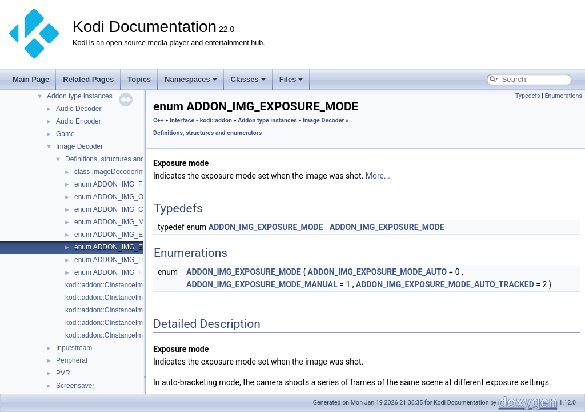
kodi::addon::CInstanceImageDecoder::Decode (136, 298)
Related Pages (88, 79)
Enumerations (563, 96)
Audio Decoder (78, 109)
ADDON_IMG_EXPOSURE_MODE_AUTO (377, 271)
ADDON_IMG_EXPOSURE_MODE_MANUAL (262, 284)
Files (291, 79)
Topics (139, 79)
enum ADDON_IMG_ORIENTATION (129, 197)
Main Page (31, 79)
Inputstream (74, 348)
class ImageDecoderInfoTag (116, 172)
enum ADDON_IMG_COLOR (118, 209)
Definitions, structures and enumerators (125, 159)
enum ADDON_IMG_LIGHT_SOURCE (132, 260)
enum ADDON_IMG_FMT (113, 184)
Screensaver (75, 386)
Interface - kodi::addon (201, 120)
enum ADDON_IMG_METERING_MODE (136, 222)
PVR (63, 373)
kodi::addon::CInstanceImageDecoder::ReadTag (138, 323)
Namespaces (191, 79)
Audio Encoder (78, 121)
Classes (248, 79)
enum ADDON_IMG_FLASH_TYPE (128, 272)
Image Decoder (79, 146)
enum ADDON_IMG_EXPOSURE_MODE (137, 247)
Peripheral (71, 360)
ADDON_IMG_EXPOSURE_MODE (266, 227)
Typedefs (527, 96)
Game (65, 134)
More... (378, 175)
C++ (158, 120)
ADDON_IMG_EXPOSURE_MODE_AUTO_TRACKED (445, 284)
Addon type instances (80, 96)
